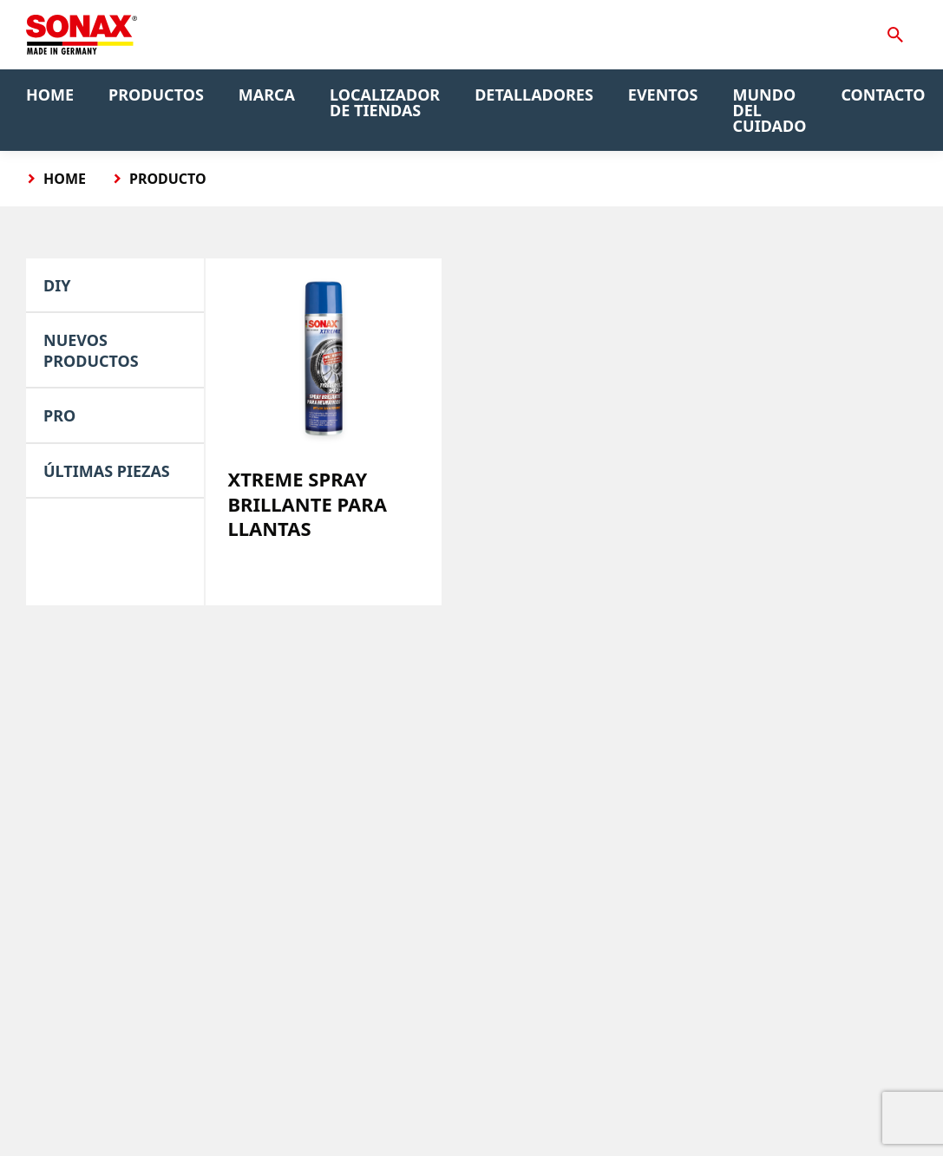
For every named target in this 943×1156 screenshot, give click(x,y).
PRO (59, 415)
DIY (56, 285)
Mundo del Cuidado (770, 110)
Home (50, 94)
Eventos (663, 94)
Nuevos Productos (91, 350)
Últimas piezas (106, 470)
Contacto (883, 94)
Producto (167, 178)
